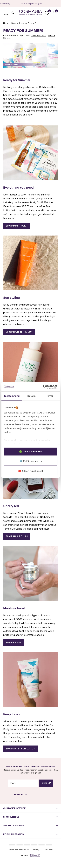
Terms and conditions (19, 849)
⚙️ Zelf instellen (30, 461)
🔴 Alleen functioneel (30, 470)
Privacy (36, 849)
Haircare (51, 35)
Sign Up (46, 782)
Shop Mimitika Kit (17, 225)
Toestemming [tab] (12, 395)
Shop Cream (13, 642)
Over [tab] (50, 395)
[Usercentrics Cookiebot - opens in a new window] (43, 387)
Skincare (7, 38)
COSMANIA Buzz (38, 35)
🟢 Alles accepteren (30, 451)
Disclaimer (47, 849)
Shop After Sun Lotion (20, 748)
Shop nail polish (17, 536)
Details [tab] (31, 395)
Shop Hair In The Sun (19, 331)
